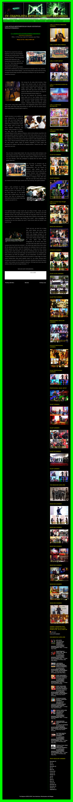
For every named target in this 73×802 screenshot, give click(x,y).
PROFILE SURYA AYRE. (61, 710)
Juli (51, 776)
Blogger (51, 796)
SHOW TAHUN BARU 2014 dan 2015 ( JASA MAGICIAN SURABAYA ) (61, 687)
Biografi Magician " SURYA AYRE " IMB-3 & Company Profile (61, 652)
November (52, 761)
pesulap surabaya (13, 275)
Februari (52, 771)
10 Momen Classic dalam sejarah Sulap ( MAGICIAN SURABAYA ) (62, 746)
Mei (51, 763)
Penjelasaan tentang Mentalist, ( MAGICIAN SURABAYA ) (61, 699)
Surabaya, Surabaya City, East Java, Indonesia (18, 278)
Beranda (27, 282)
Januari (51, 772)
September (52, 789)
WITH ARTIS (59, 640)
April (51, 764)
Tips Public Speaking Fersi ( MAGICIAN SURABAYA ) (61, 734)
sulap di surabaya (36, 275)
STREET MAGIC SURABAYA (23, 275)
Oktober (52, 774)
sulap (31, 275)
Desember (52, 784)
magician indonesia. (22, 274)
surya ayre (53, 632)
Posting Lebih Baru (9, 282)
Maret (51, 769)
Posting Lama (43, 282)
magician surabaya (30, 274)
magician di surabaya (12, 274)
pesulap (36, 274)
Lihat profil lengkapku (55, 633)
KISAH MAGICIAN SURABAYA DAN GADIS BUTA (61, 722)
